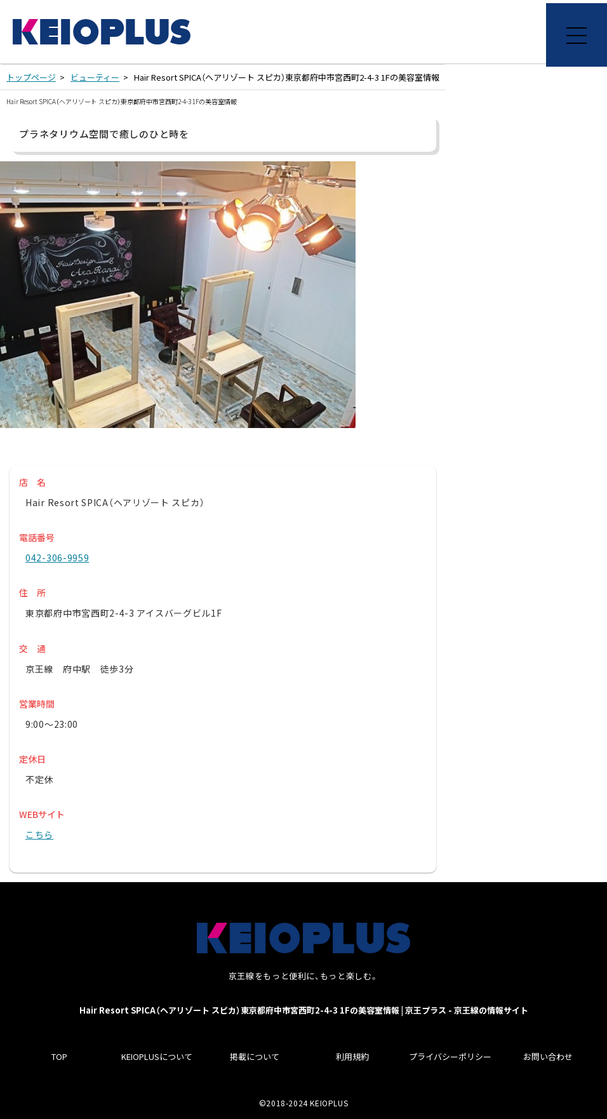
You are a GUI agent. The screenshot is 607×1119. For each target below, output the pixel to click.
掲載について (254, 1056)
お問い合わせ (548, 1056)
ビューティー (94, 77)
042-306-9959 (57, 557)
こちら (39, 834)
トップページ (31, 77)
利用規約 (352, 1056)
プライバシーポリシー (450, 1056)
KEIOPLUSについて (156, 1056)
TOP (59, 1056)
